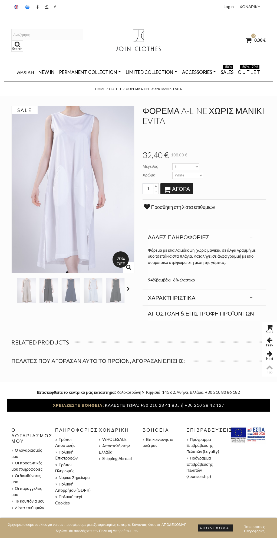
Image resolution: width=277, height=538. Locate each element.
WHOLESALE (113, 439)
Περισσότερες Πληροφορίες (254, 527)
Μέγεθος (151, 166)
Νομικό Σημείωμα (72, 477)
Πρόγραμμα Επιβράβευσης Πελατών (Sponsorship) (199, 467)
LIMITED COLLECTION (151, 72)
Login (228, 6)
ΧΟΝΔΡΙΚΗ (249, 6)
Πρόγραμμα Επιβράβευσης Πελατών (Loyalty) (202, 445)
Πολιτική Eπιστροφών (66, 455)
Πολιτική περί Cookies (68, 499)
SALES (227, 71)
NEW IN (46, 72)
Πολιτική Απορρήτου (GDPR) (73, 487)
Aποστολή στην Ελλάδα (114, 448)
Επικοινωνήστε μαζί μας (158, 442)
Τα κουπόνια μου (27, 500)
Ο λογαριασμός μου (26, 453)
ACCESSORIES (199, 72)
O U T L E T (249, 71)
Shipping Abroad (115, 458)
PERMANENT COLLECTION (90, 72)
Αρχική (25, 72)
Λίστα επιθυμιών (27, 507)
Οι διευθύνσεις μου (26, 478)
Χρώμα (149, 174)
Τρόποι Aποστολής (65, 442)
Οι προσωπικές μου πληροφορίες (26, 465)
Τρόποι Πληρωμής (64, 467)
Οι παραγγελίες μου (26, 491)
